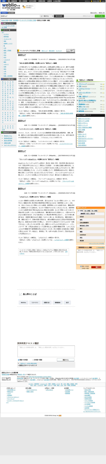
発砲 (53, 88)
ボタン (53, 168)
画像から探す (30, 391)
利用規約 (9, 395)
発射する (37, 107)
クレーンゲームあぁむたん (28, 159)
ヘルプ (103, 1)
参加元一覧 (102, 12)
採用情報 (67, 393)
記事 (38, 63)
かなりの (21, 214)
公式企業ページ (69, 389)
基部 (33, 88)
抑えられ (41, 229)
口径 (68, 83)
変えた (22, 231)
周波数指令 (82, 104)
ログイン (87, 1)
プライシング (83, 84)
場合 (45, 210)
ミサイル (61, 81)
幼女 (52, 163)
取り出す (28, 137)
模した (53, 104)
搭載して (33, 93)
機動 (37, 76)
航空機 (50, 102)
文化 (5, 55)
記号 (3, 130)
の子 (62, 226)
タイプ (45, 165)
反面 (52, 210)
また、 (26, 71)
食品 (5, 69)
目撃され (36, 78)
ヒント (53, 137)
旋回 (40, 74)
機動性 (50, 69)
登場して (56, 83)
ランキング (59, 50)
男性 (41, 165)
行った (43, 172)
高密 (27, 217)
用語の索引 (52, 50)
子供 (66, 231)
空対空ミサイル (47, 81)
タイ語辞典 (87, 404)
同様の (23, 168)
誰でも (47, 200)
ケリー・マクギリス (34, 71)
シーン (57, 88)
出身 (40, 135)
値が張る (40, 214)
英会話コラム (8, 136)
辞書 (3, 1)
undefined (83, 234)
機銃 (55, 81)
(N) (32, 104)
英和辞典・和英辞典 (90, 393)
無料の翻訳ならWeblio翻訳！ (29, 6)
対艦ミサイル (68, 100)
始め (26, 76)
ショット (41, 90)
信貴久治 (46, 302)
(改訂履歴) (76, 378)
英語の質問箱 (8, 140)
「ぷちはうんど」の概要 (61, 240)
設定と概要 (81, 129)
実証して (42, 76)
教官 (48, 71)
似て (27, 219)
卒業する (48, 203)
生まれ (71, 231)
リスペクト (35, 302)
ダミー (57, 104)
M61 (63, 88)
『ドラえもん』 (45, 137)
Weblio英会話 (8, 138)
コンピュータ (7, 39)
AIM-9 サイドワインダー (39, 83)
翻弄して (33, 69)
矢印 (47, 168)
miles (26, 100)
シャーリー (54, 71)
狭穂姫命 (57, 302)
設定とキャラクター (84, 118)
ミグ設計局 (28, 102)
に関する (41, 67)
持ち (69, 165)
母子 (81, 228)
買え (56, 214)
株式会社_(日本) (84, 225)
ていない (63, 102)
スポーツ (6, 64)
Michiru (23, 302)
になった (51, 226)
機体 (22, 83)
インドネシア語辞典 (90, 402)
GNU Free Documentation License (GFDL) (40, 376)
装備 (26, 83)
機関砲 (27, 93)
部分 (41, 163)
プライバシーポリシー (13, 397)
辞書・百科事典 (13, 20)
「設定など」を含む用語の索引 (28, 363)
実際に (31, 78)
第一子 (57, 231)
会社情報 (67, 391)
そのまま (51, 83)
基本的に (42, 231)
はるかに (58, 219)
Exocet (51, 97)
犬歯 (64, 229)
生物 (33, 219)
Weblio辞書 (20, 378)
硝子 (67, 135)
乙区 (80, 86)
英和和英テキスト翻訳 (28, 343)
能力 (26, 203)
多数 (25, 170)
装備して (29, 170)
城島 (68, 132)
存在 (68, 219)
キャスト (21, 132)
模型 (61, 132)
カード (29, 207)
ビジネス (6, 34)
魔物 (25, 200)
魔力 (50, 212)
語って (58, 74)
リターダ (33, 132)
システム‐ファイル (84, 88)
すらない (22, 224)
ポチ (47, 222)
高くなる (25, 212)
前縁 (36, 88)
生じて (42, 88)
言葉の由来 (55, 132)
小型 (67, 212)
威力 (25, 214)
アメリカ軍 (53, 76)
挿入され (48, 90)
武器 (22, 137)
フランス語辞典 (89, 400)
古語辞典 (49, 1)
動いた (20, 175)
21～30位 (94, 210)
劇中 (67, 67)
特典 (38, 212)
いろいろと (34, 212)
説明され (37, 100)
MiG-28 (24, 67)
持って (22, 78)
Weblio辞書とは (11, 389)
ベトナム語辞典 (89, 406)
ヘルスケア (7, 59)
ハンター (21, 200)
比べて (72, 210)
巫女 (36, 226)
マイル (69, 95)
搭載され (21, 81)
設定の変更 (81, 143)
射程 (63, 95)
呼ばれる (32, 226)
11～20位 (87, 210)
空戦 (19, 69)
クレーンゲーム (30, 163)
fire (70, 97)
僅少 (44, 78)
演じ (41, 71)
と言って (29, 224)
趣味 (5, 62)
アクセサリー (65, 168)
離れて (20, 172)
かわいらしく (35, 165)
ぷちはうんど (24, 197)
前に (71, 93)
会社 (81, 219)
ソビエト (42, 102)
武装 (29, 81)
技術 (45, 71)
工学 (5, 48)
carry (44, 97)
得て (57, 137)
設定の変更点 (82, 145)
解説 (55, 63)
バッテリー (39, 170)
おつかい (37, 172)
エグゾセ (50, 100)
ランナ (27, 132)
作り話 (62, 224)
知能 (61, 165)
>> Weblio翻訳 (100, 247)
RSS (60, 415)
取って (60, 135)
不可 (44, 74)
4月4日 (82, 216)
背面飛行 (32, 74)
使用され (42, 86)
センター (57, 200)
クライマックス (56, 93)
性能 (34, 67)
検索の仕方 (10, 391)
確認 (81, 231)
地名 (32, 135)
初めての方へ (93, 12)
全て (3, 32)
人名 (28, 135)
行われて (28, 95)
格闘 (72, 67)
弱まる (24, 233)
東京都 (82, 240)
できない (24, 74)
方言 (5, 73)
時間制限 (56, 170)
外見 (23, 165)
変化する (60, 217)
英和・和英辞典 (23, 1)
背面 (37, 74)
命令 (30, 210)
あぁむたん (21, 163)
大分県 (49, 135)
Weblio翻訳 (87, 395)
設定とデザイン (83, 123)
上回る (63, 219)
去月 (67, 302)
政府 (59, 203)
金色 (60, 205)
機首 (55, 86)
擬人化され (69, 163)
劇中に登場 (55, 67)
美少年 (61, 163)
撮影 (67, 81)
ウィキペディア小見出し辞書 (28, 20)
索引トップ (44, 50)
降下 (22, 76)
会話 (26, 168)
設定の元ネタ (82, 141)
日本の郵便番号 (84, 222)
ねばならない (40, 210)
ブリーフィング (38, 95)
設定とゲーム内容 (83, 121)
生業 (32, 200)
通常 (22, 102)
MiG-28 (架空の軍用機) (27, 63)
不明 (38, 224)
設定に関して (82, 136)
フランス (58, 100)
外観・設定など (83, 96)
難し (41, 222)
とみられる (30, 90)
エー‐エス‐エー (83, 109)
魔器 (47, 212)
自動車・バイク (8, 43)
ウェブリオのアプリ (32, 389)
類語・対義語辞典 (12, 1)
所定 (36, 203)
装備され (61, 86)
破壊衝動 (34, 229)
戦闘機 (58, 95)
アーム (38, 163)
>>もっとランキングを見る (96, 243)
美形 (49, 165)
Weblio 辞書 (96, 1)
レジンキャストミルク (26, 129)
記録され (34, 207)
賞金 (46, 207)
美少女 (48, 163)
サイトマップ (10, 398)
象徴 (59, 229)
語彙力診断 (7, 143)
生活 (5, 57)
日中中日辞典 (32, 1)
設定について (82, 134)
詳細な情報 (71, 76)
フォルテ (66, 222)
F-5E (29, 104)
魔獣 (66, 217)
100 (65, 95)
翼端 (33, 81)
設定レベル (82, 106)
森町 (22, 135)
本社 (81, 237)
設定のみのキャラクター (85, 138)
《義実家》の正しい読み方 (87, 213)
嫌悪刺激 (81, 111)
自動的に (24, 207)
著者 (36, 135)
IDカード (24, 205)
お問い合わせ (49, 389)
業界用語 (6, 36)
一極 (23, 203)
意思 (26, 222)
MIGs (41, 97)
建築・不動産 (7, 50)
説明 (49, 67)
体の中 (72, 135)
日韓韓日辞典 (41, 1)
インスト (40, 132)
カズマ (67, 214)
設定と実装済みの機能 (85, 127)
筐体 (70, 170)
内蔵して (47, 170)
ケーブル (49, 175)
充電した (36, 175)
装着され (38, 81)
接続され (65, 175)
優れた (58, 165)
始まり (35, 231)
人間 (44, 226)
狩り (28, 200)
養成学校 (41, 203)
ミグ (55, 95)
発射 (25, 88)
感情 (65, 165)
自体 (70, 219)
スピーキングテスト (10, 145)
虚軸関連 (48, 132)
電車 (5, 41)
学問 (5, 52)
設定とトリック (83, 125)
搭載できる (31, 97)
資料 (51, 74)
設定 (59, 69)
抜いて (69, 229)
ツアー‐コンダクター (85, 92)
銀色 (44, 205)
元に (55, 74)
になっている (65, 69)
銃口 (34, 90)
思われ (56, 222)
